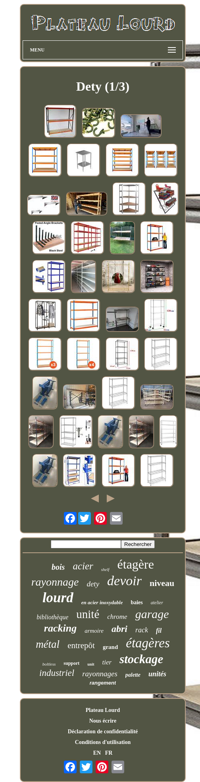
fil (159, 630)
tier (107, 662)
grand (110, 647)
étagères (148, 643)
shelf (105, 569)
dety (93, 584)
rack (141, 630)
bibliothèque (52, 617)
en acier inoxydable (102, 602)
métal (48, 644)
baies (136, 602)
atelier (157, 602)
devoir (124, 580)
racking (60, 628)
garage (152, 613)
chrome (117, 616)
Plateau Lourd (103, 710)
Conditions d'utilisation (103, 742)
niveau (162, 583)
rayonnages (99, 674)
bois (58, 567)
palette (132, 675)
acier (83, 566)
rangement (103, 683)
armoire (94, 631)
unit (90, 664)
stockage (141, 659)
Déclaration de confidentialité (103, 731)
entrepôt (81, 645)
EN (97, 753)
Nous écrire (103, 721)
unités (157, 674)
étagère (135, 564)
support (71, 663)
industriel (56, 673)
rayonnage (55, 582)
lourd (57, 597)
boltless (49, 664)
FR (109, 753)
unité (87, 614)
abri (119, 629)
